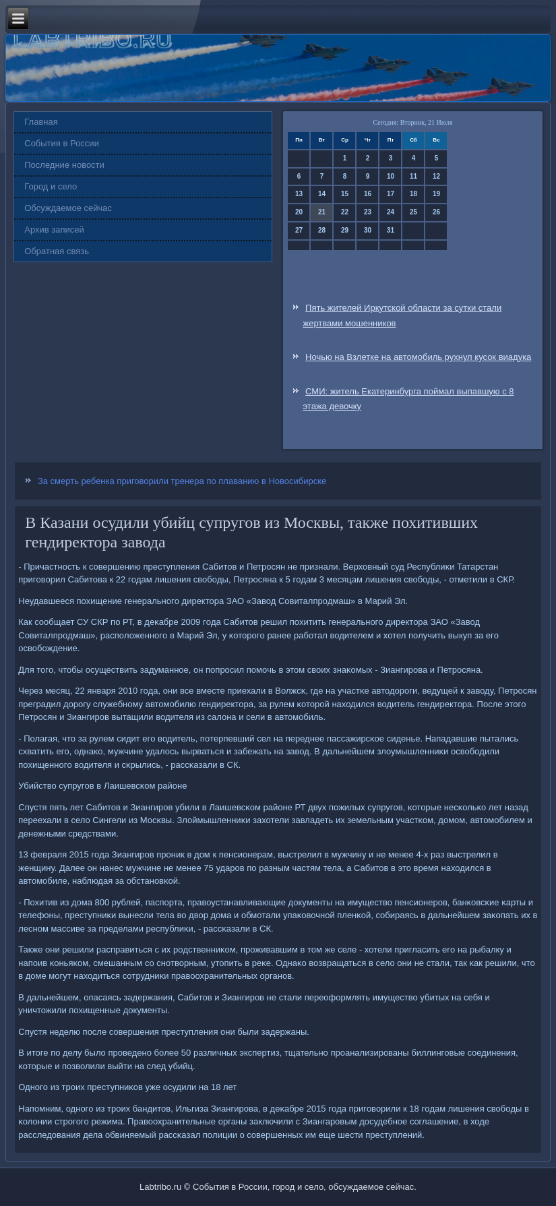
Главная (40, 122)
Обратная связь (56, 251)
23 (367, 212)
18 (413, 194)
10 (390, 176)
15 (344, 194)
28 (322, 230)
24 (390, 212)
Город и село (50, 186)
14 (322, 194)
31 (390, 230)
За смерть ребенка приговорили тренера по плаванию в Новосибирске (182, 481)
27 (299, 230)
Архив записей (54, 229)
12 (436, 176)
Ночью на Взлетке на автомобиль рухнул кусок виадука (418, 357)
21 (322, 212)
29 (344, 230)
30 (367, 230)
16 (367, 194)
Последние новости (64, 165)
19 (436, 194)
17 (390, 194)
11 (413, 176)
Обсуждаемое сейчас (68, 208)
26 (436, 212)
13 (299, 194)
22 (344, 212)
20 (299, 212)
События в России (61, 143)
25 (413, 212)
